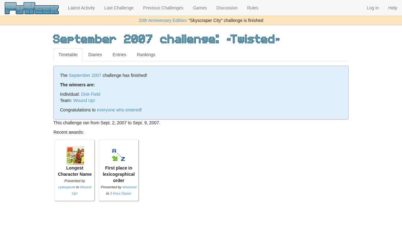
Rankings (146, 54)
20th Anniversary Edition (162, 20)
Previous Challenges (163, 7)
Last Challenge (118, 7)
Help (392, 7)
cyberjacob (66, 187)
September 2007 (85, 75)
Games (200, 7)
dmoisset (129, 187)
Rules (252, 7)
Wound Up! (84, 100)
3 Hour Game (120, 193)
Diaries (95, 54)
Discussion (227, 7)
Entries (120, 54)
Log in (373, 7)
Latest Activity (81, 7)
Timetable (68, 54)
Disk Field (90, 94)
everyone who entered (119, 109)
